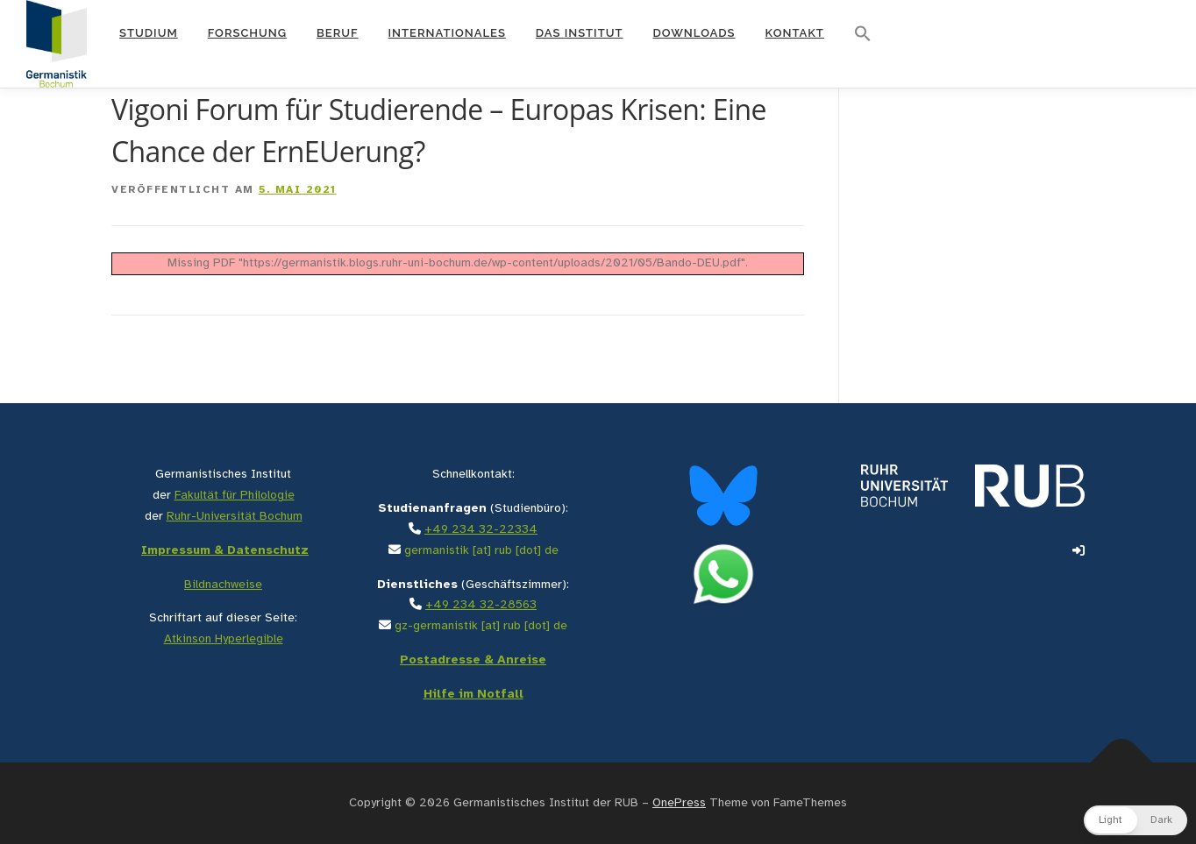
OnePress (679, 803)
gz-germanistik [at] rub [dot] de (481, 626)
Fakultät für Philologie (234, 495)
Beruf (338, 32)
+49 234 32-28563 (481, 605)
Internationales (447, 32)
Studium (148, 32)
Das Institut (579, 32)
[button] (862, 34)
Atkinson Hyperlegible (223, 639)
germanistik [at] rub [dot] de (481, 550)
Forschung (247, 32)
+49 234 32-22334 (480, 529)
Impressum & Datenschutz (225, 550)
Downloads (693, 32)
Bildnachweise (223, 585)
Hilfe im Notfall (473, 694)
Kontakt (794, 32)
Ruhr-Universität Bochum (235, 516)
